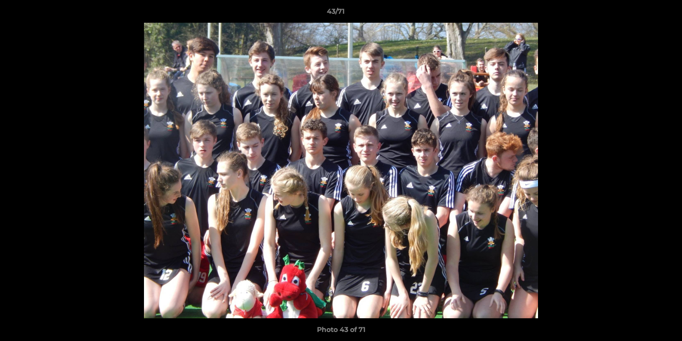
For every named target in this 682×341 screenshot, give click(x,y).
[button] (642, 13)
